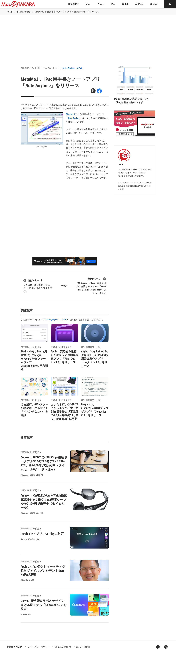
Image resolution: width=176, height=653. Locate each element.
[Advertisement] (88, 36)
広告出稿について (63, 647)
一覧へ (64, 285)
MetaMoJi (70, 114)
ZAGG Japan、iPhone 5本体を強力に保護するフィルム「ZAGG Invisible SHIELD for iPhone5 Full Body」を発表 (91, 285)
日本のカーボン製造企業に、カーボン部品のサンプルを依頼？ (37, 285)
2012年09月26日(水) (30, 68)
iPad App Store (23, 11)
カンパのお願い (83, 647)
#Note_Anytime (68, 68)
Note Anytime (74, 118)
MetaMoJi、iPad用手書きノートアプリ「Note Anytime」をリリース (66, 11)
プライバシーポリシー (39, 647)
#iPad (79, 68)
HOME (9, 11)
